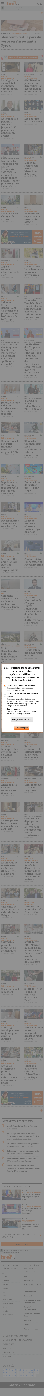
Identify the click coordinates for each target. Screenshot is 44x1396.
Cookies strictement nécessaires (21, 685)
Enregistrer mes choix (22, 720)
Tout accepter (22, 728)
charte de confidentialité (22, 680)
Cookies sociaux (13, 709)
